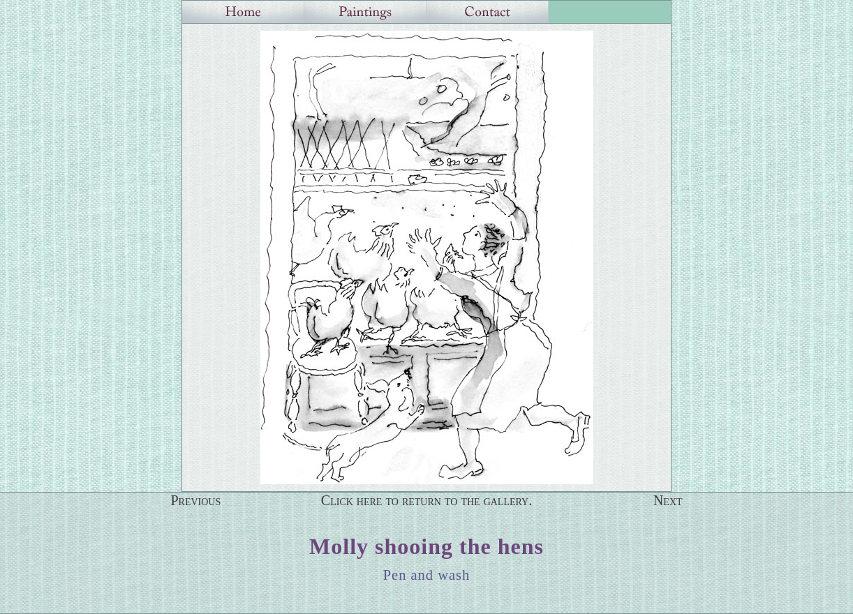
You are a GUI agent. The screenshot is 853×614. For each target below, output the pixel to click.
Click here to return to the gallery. (427, 500)
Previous (195, 500)
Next (668, 500)
